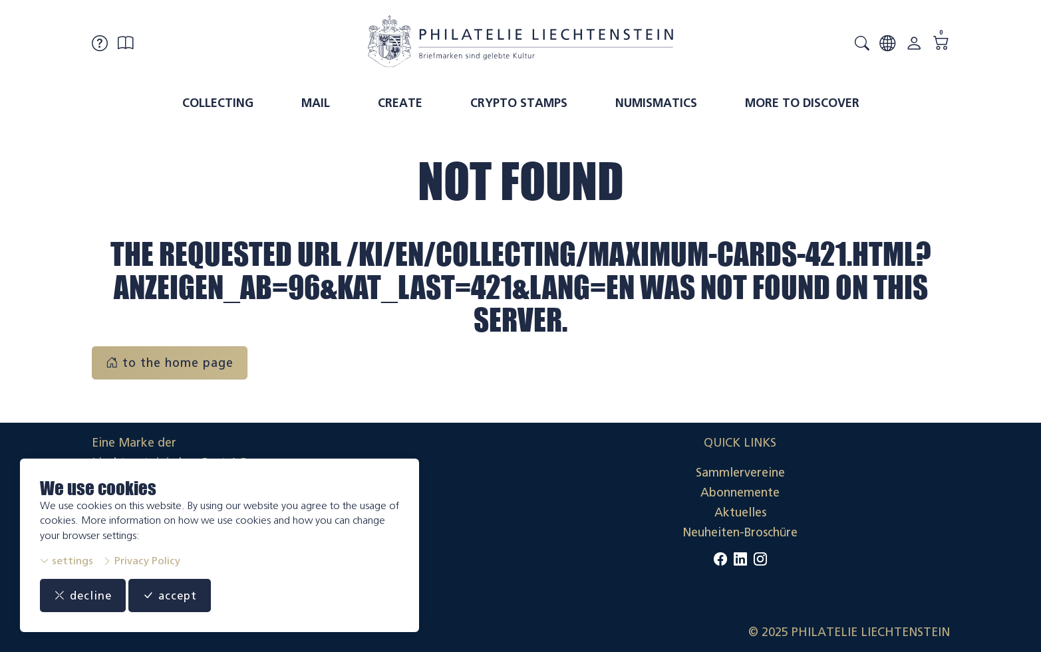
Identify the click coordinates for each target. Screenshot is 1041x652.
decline (84, 595)
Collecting (217, 103)
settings (66, 560)
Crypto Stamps (518, 103)
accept (173, 595)
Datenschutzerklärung (889, 512)
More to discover (802, 103)
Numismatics (656, 103)
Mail (315, 103)
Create (400, 103)
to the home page (169, 363)
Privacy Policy (141, 560)
